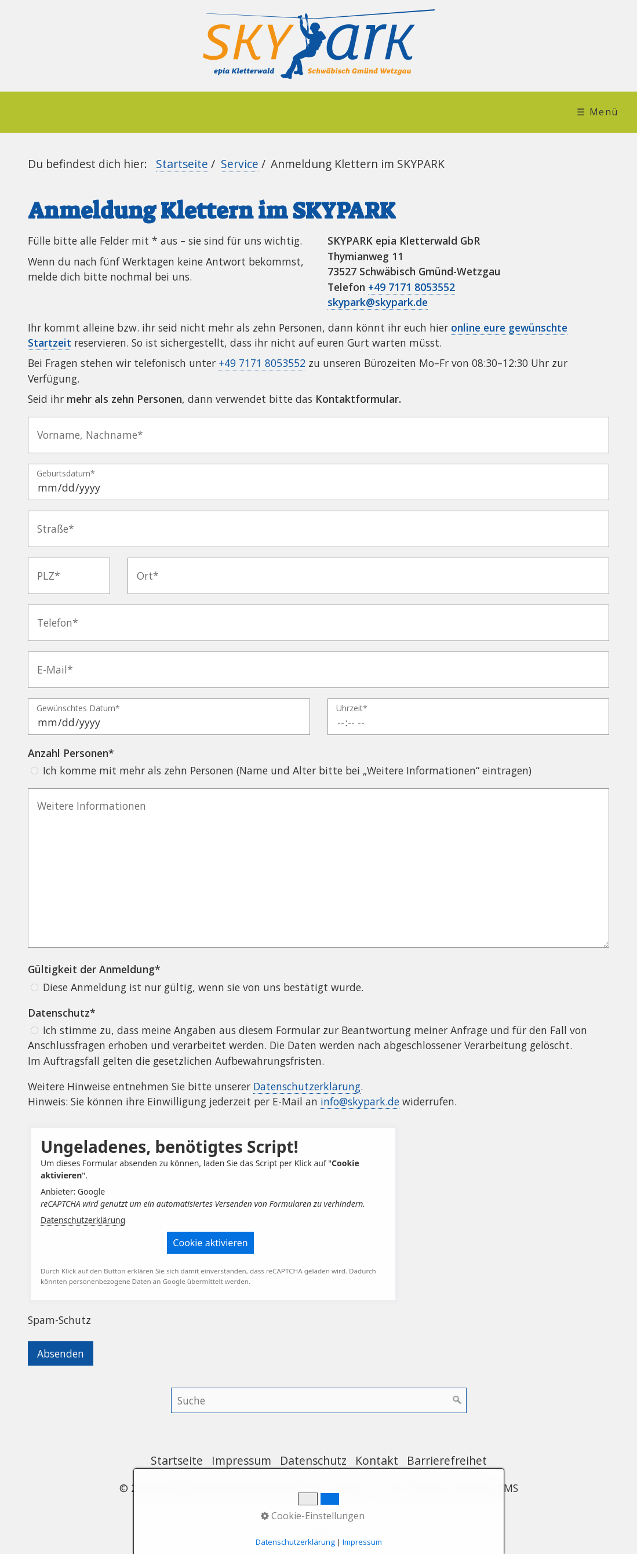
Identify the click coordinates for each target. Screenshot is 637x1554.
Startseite (182, 164)
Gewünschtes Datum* (78, 709)
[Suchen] (457, 1400)
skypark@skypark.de (377, 302)
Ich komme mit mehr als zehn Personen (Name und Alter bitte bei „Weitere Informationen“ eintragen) (287, 770)
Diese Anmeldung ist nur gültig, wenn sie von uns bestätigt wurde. (203, 987)
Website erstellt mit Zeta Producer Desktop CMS (402, 1488)
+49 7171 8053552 (411, 287)
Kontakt (376, 1460)
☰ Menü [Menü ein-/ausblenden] (597, 111)
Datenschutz (313, 1460)
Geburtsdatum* (66, 474)
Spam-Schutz (59, 1320)
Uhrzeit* (351, 709)
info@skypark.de (360, 1101)
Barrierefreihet (447, 1460)
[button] (210, 1243)
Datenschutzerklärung (307, 1086)
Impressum (241, 1460)
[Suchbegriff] (319, 1400)
